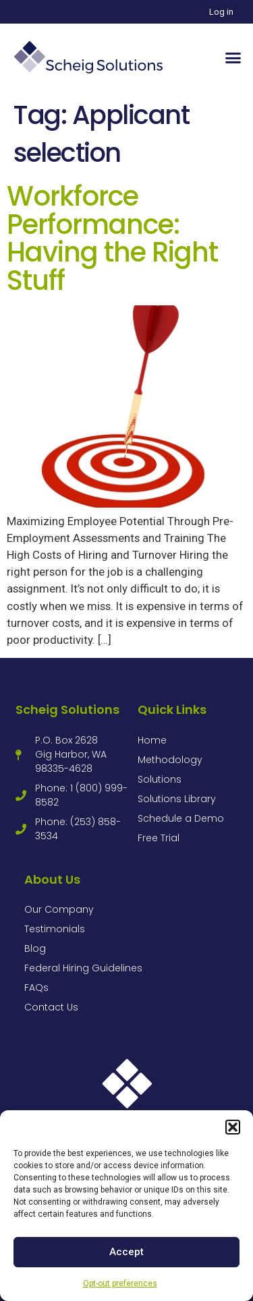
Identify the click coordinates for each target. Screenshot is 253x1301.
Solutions (159, 779)
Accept (126, 1252)
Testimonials (54, 929)
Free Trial (158, 838)
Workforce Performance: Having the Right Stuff (112, 238)
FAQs (36, 987)
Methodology (170, 759)
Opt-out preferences (120, 1283)
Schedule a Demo (181, 818)
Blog (35, 948)
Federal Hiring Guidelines (83, 968)
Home (152, 740)
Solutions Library (177, 799)
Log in (221, 12)
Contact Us (51, 1007)
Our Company (59, 909)
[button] (233, 1127)
